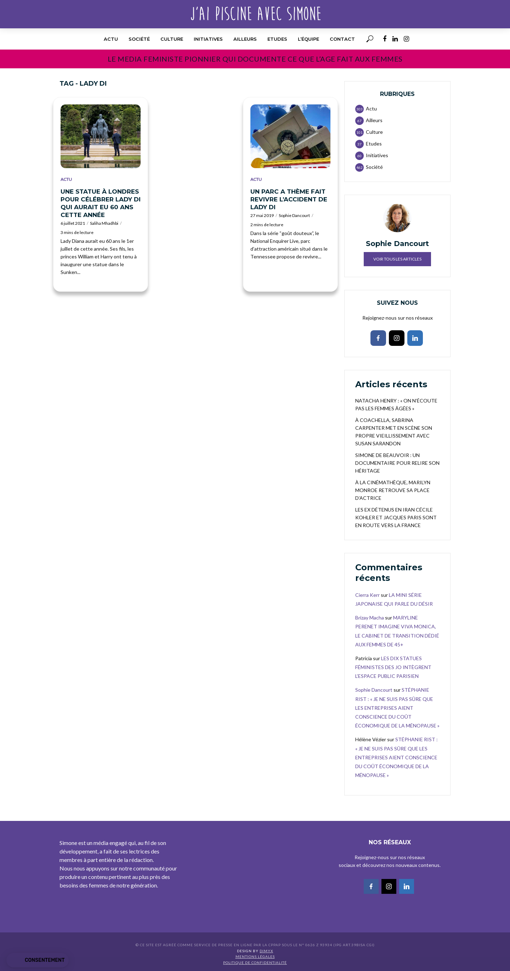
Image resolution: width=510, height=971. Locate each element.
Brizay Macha (369, 618)
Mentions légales (255, 956)
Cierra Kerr (367, 595)
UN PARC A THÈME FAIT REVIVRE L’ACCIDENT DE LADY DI (288, 199)
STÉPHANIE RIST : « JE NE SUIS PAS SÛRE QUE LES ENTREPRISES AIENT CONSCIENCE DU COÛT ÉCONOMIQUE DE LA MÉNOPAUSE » (397, 708)
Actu (111, 39)
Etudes (277, 39)
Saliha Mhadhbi (104, 223)
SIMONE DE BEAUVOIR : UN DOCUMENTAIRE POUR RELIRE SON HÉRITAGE (397, 463)
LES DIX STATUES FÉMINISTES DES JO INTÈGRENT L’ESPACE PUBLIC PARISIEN (393, 667)
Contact (342, 39)
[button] (37, 960)
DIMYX (266, 951)
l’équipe (308, 39)
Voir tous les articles (397, 259)
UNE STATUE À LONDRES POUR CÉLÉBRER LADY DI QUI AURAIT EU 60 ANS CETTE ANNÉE (101, 203)
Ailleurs (245, 39)
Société (139, 39)
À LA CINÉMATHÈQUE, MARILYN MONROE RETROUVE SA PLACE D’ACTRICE (392, 490)
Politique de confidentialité (255, 962)
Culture (171, 39)
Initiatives (208, 39)
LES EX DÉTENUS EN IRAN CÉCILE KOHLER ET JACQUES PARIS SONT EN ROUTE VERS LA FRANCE (396, 517)
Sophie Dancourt (294, 215)
